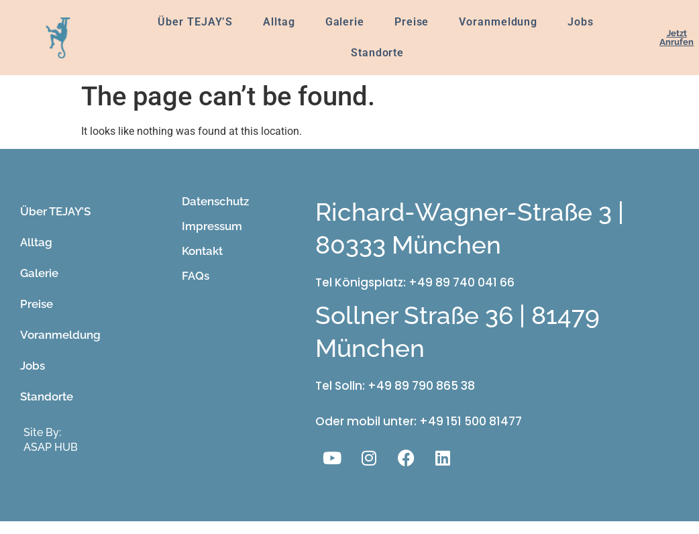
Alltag (278, 21)
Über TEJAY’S (195, 21)
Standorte (377, 52)
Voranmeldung (498, 21)
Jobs (581, 21)
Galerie (344, 21)
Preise (411, 21)
